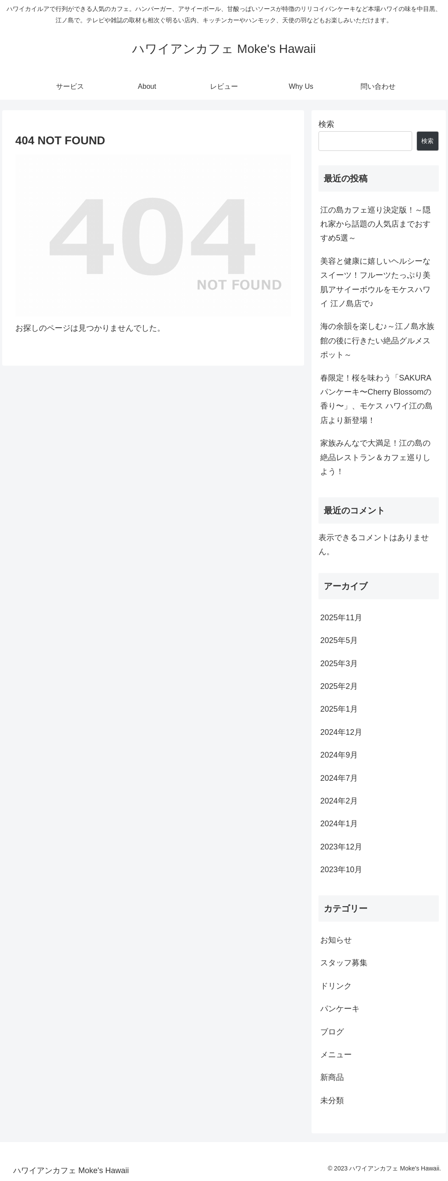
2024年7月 (339, 778)
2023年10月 (341, 869)
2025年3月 (339, 663)
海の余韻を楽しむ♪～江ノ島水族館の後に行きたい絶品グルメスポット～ (377, 340)
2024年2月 (339, 801)
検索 (326, 124)
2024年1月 (339, 823)
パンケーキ (340, 1008)
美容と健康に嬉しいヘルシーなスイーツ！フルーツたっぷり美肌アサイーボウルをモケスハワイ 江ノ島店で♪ (375, 282)
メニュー (336, 1054)
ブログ (332, 1031)
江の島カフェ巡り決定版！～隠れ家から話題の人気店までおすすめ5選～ (375, 224)
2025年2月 (339, 686)
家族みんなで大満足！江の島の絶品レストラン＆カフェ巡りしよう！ (375, 457)
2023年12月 (341, 846)
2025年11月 (341, 617)
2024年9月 (339, 755)
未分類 (332, 1100)
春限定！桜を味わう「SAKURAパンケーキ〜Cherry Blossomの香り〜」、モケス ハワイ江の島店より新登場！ (376, 399)
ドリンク (336, 986)
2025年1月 (339, 709)
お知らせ (336, 940)
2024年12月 (341, 732)
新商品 (332, 1077)
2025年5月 (339, 640)
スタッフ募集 (344, 962)
